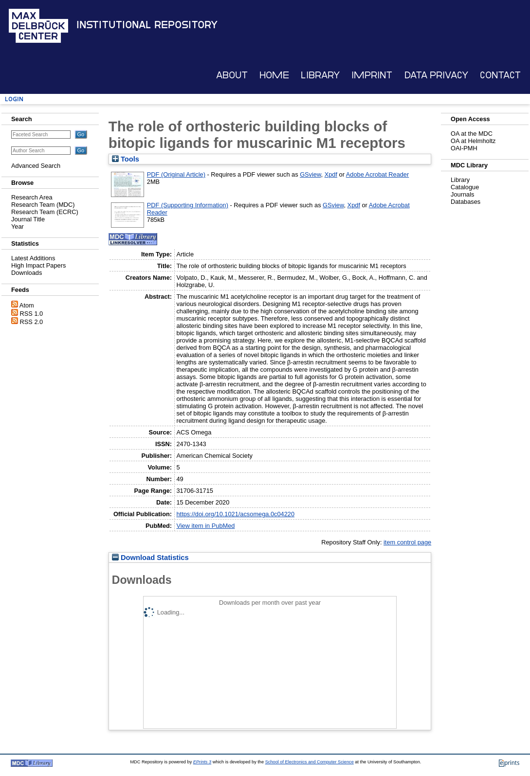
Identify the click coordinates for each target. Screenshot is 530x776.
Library (320, 75)
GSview (310, 174)
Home (274, 75)
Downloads (26, 272)
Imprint (371, 75)
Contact (500, 75)
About (232, 75)
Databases (465, 201)
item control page (407, 542)
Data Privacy (436, 75)
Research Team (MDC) (43, 204)
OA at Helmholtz (473, 140)
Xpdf (331, 174)
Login (14, 99)
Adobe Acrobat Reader (377, 174)
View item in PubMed (205, 525)
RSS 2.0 (31, 321)
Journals (462, 194)
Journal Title (28, 219)
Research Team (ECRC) (44, 212)
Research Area (32, 197)
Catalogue (465, 187)
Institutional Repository (147, 25)
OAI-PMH (464, 148)
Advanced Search (35, 165)
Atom (26, 305)
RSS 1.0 (31, 313)
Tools (125, 159)
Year (17, 226)
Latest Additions (33, 258)
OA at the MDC (472, 133)
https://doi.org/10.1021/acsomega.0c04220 (235, 514)
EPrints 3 (202, 761)
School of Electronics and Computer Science (309, 761)
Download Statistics (150, 557)
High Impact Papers (38, 265)
